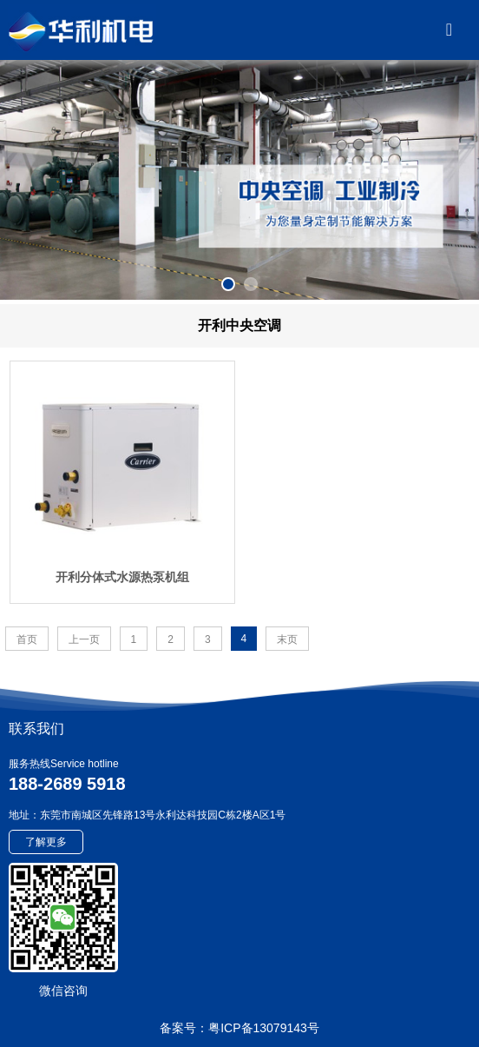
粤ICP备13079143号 (263, 1028)
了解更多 (46, 842)
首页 (26, 639)
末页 (287, 639)
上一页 (84, 639)
